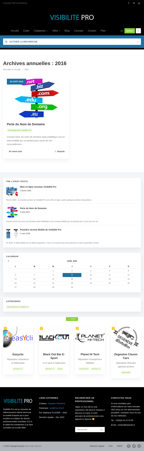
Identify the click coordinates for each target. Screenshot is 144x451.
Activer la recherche (21, 41)
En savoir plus (15, 151)
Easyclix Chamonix (56, 403)
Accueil (17, 69)
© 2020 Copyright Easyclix (14, 446)
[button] (138, 30)
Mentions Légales (97, 446)
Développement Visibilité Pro (19, 130)
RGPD (119, 446)
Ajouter (129, 31)
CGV (111, 446)
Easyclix (59, 151)
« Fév (8, 260)
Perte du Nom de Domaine (26, 124)
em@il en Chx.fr (57, 408)
